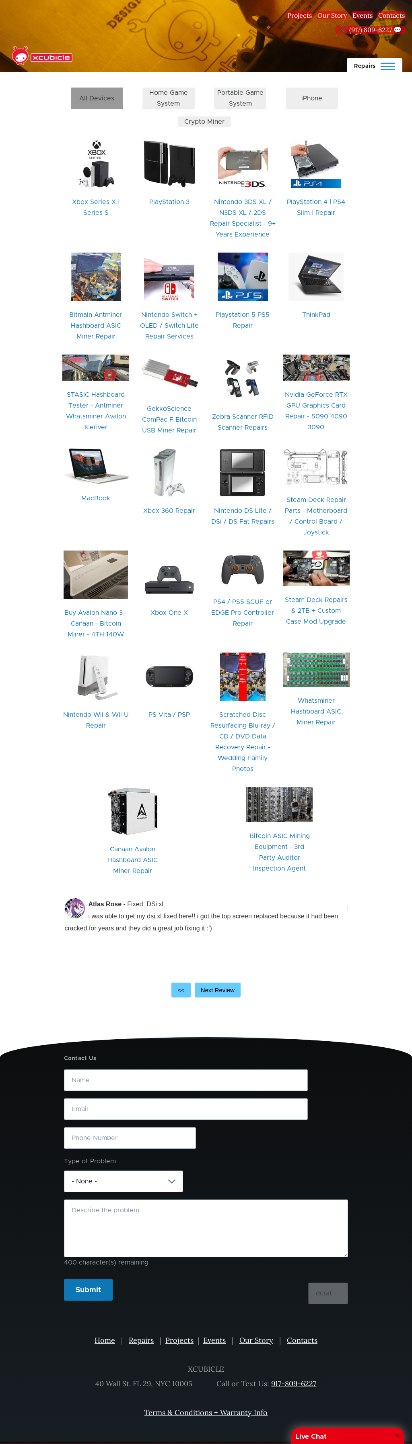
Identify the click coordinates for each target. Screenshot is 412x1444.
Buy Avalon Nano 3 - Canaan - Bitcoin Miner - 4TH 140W (95, 624)
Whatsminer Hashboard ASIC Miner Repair (316, 712)
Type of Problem (90, 1161)
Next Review (218, 990)
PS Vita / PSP (169, 715)
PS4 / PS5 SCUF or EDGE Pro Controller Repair (242, 613)
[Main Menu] (374, 65)
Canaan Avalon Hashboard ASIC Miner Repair (132, 860)
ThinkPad (316, 315)
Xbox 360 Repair (169, 511)
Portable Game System (240, 98)
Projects (299, 15)
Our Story (332, 15)
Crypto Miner (204, 121)
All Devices (96, 98)
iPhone (311, 98)
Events (362, 15)
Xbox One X (169, 613)
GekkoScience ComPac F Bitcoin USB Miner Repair (169, 420)
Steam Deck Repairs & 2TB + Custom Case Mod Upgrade (316, 611)
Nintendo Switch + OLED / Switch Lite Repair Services (169, 326)
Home (105, 1340)
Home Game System (168, 98)
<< (181, 990)
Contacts (391, 15)
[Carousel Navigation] (205, 990)
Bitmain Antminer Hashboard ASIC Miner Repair (95, 326)
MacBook (95, 498)
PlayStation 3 (169, 202)
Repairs (141, 1340)
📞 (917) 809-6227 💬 (370, 30)
